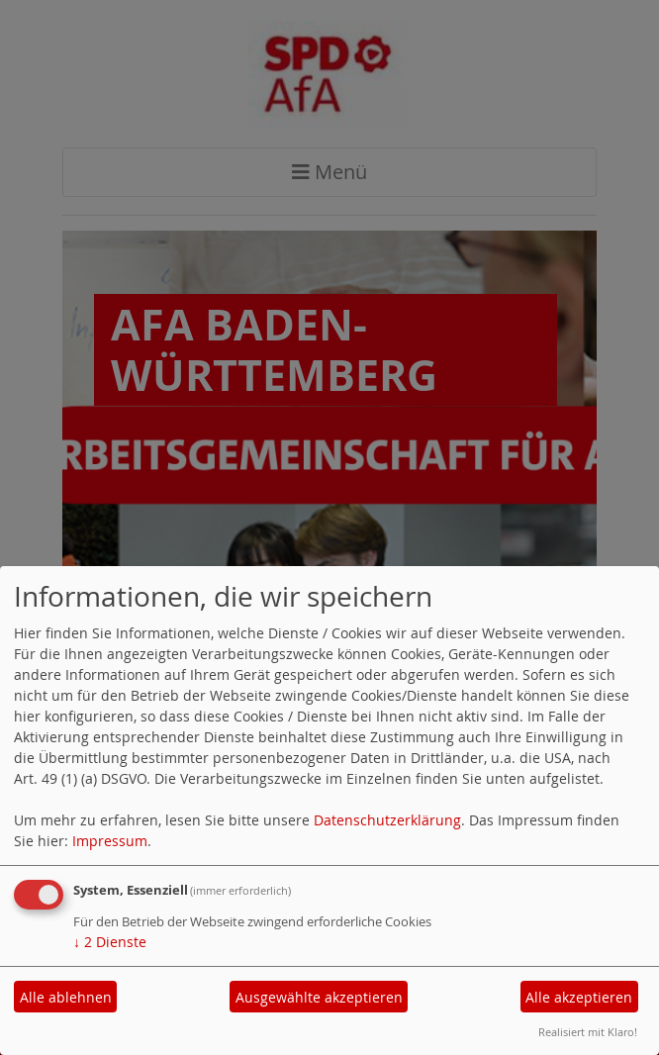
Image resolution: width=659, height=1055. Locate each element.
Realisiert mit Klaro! (587, 1031)
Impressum (109, 840)
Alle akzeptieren (578, 997)
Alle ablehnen (66, 997)
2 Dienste (109, 941)
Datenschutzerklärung (387, 820)
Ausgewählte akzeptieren (319, 997)
